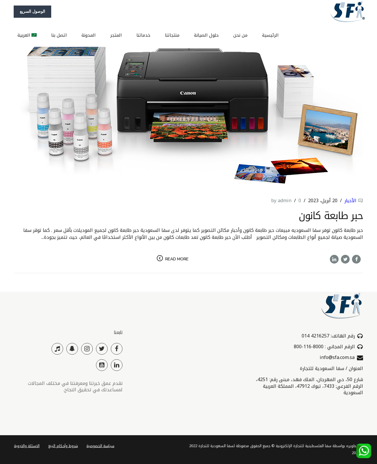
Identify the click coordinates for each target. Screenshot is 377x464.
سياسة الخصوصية (100, 445)
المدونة (88, 35)
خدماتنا (143, 35)
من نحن (240, 35)
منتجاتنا (172, 35)
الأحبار (350, 200)
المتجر (116, 35)
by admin (281, 200)
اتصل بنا (59, 35)
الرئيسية (270, 35)
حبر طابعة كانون (331, 215)
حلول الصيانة (206, 35)
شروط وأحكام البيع (63, 445)
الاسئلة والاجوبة (27, 445)
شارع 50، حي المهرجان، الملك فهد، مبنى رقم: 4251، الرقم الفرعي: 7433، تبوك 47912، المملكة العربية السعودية (309, 386)
